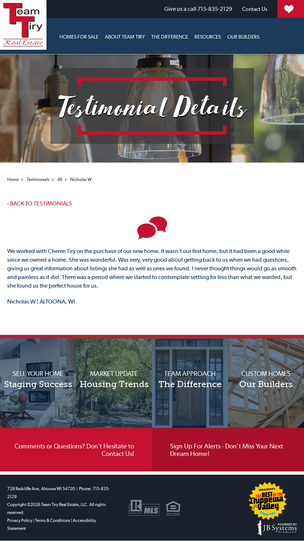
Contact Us (211, 8)
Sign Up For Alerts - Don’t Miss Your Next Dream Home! (226, 451)
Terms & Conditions (52, 520)
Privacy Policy (19, 520)
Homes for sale (78, 36)
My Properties (272, 8)
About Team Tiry (125, 36)
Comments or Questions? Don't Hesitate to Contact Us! (74, 451)
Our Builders (243, 36)
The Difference (169, 36)
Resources (208, 36)
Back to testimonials (39, 203)
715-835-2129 (154, 8)
